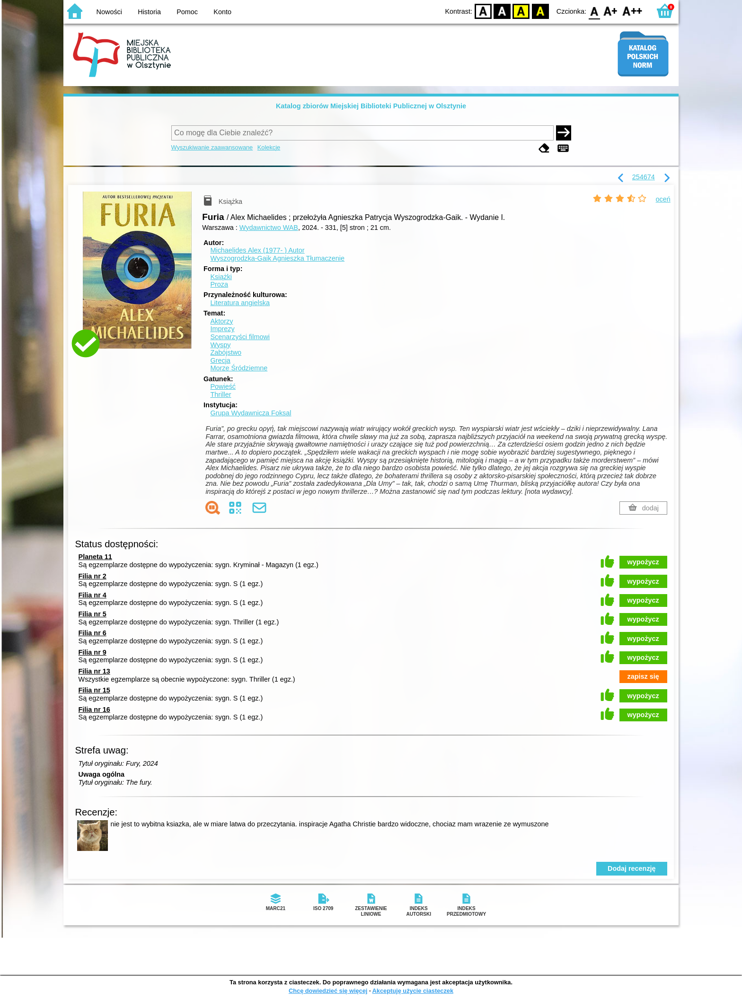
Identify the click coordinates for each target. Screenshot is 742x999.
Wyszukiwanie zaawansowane (212, 147)
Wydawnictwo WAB (268, 227)
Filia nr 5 (92, 614)
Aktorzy (221, 321)
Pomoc (187, 12)
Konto (222, 12)
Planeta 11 (95, 557)
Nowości (109, 12)
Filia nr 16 (94, 709)
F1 (610, 11)
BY (540, 11)
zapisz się (643, 676)
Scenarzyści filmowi (240, 337)
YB (521, 11)
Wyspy (220, 345)
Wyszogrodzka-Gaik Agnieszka (277, 258)
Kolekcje (268, 147)
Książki (221, 276)
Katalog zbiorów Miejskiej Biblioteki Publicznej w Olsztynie (371, 106)
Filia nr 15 (94, 690)
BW (502, 11)
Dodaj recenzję (632, 868)
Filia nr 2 (92, 576)
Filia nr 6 (92, 633)
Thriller (220, 394)
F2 (632, 11)
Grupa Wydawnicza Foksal (250, 413)
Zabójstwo (225, 352)
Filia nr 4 (92, 595)
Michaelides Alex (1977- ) (257, 250)
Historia (149, 12)
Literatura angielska (240, 303)
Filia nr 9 (92, 652)
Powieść (223, 386)
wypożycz (643, 562)
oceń (663, 199)
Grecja (220, 360)
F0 (594, 11)
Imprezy (222, 329)
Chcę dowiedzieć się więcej (328, 990)
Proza (219, 284)
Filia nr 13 (94, 671)
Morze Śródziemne (238, 368)
